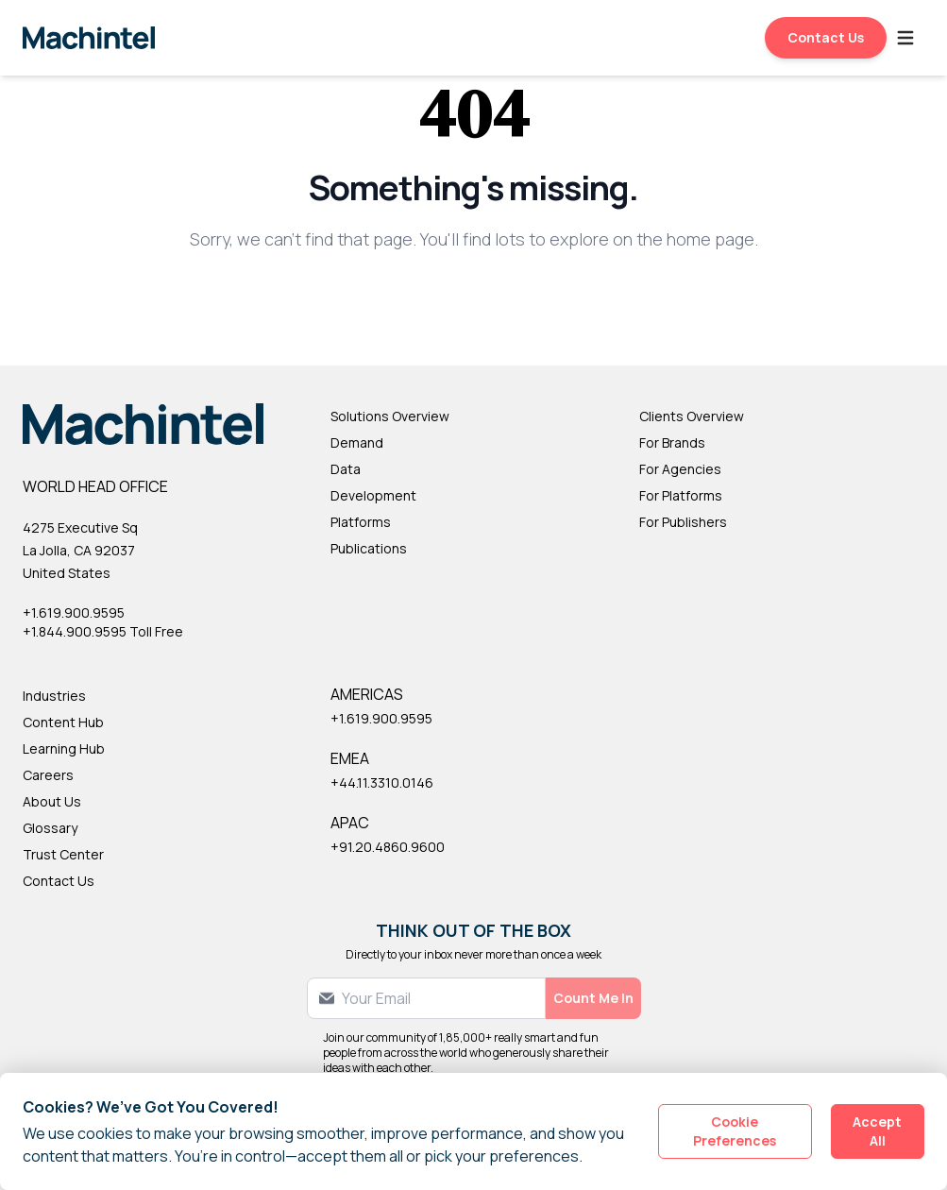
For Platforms (680, 495)
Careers (48, 775)
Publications (368, 548)
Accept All (877, 1131)
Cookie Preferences (734, 1131)
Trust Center (63, 854)
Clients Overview (691, 416)
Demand (356, 442)
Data (345, 469)
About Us (52, 801)
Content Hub (63, 722)
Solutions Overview (389, 416)
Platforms (360, 522)
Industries (54, 696)
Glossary (50, 828)
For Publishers (683, 522)
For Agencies (680, 469)
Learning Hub (64, 748)
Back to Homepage (473, 301)
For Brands (672, 442)
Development (373, 495)
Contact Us (825, 37)
